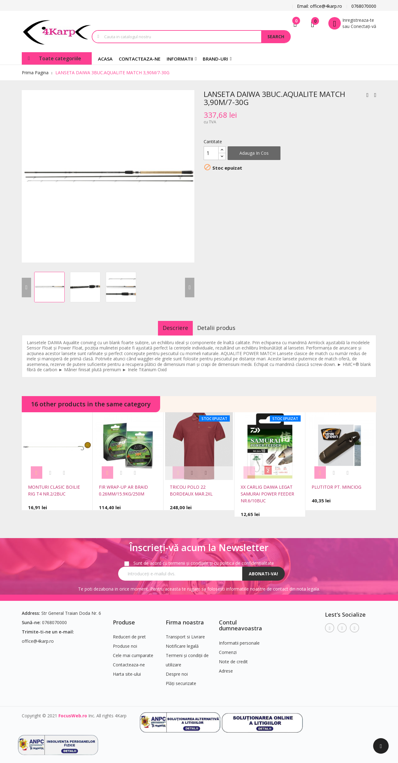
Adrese (226, 668)
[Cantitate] (211, 153)
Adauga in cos (254, 153)
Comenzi (228, 649)
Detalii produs (221, 327)
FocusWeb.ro (72, 713)
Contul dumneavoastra (240, 622)
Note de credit (233, 659)
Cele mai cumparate (133, 653)
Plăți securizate (181, 680)
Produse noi (125, 643)
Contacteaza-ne (129, 662)
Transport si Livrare (185, 634)
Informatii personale (239, 640)
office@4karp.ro (38, 638)
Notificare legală (182, 643)
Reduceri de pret (129, 634)
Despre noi (177, 671)
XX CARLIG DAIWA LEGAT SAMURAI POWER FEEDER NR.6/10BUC (267, 494)
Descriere (170, 327)
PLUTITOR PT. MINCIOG (336, 487)
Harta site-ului (127, 671)
